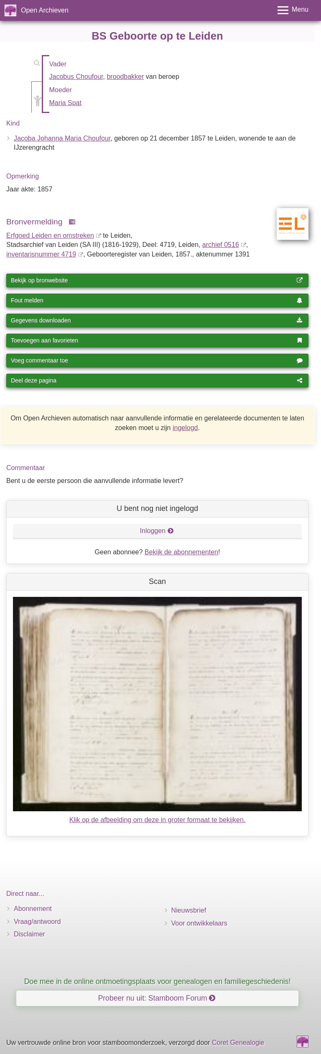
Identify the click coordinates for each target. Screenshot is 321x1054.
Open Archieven (45, 10)
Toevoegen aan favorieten (157, 340)
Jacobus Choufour (76, 76)
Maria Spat (65, 102)
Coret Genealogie (238, 1042)
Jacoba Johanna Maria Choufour (62, 138)
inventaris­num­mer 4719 (41, 254)
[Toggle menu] (293, 10)
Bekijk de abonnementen (181, 552)
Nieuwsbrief (188, 910)
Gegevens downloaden (157, 320)
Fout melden (157, 300)
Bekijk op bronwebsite (157, 280)
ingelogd (185, 427)
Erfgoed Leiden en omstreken (50, 235)
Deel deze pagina (157, 380)
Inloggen (157, 530)
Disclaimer (29, 934)
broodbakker (125, 76)
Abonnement (33, 908)
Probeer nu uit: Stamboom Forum (157, 998)
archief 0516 (220, 244)
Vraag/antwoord (37, 921)
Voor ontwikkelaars (199, 923)
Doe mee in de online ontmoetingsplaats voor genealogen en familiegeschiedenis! (157, 981)
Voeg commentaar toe (157, 360)
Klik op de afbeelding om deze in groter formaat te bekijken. (157, 819)
